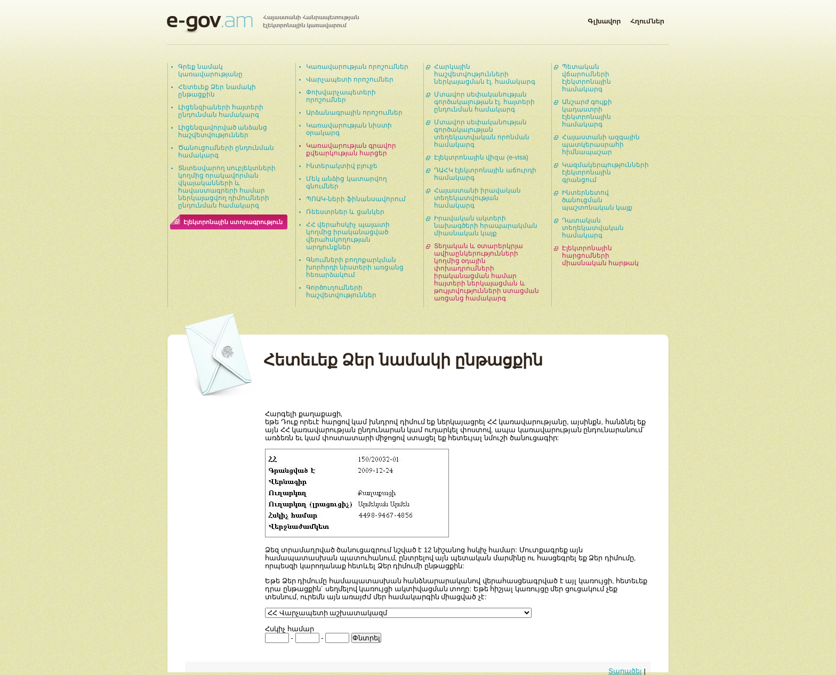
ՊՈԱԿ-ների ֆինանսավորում (356, 199)
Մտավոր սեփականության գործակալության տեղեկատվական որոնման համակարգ (481, 133)
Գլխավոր (604, 19)
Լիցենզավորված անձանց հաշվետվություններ (222, 131)
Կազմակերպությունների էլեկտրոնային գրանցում (605, 172)
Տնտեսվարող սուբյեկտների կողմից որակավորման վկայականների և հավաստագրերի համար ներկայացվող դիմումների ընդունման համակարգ (227, 186)
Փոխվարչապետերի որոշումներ (341, 96)
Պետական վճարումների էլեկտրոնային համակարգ (586, 78)
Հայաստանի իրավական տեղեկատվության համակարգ (477, 198)
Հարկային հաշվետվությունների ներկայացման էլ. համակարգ (484, 74)
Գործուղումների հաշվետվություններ (341, 291)
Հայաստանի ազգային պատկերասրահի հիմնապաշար (601, 144)
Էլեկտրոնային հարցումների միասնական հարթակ (600, 255)
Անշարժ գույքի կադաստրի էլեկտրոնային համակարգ (587, 113)
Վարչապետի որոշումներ (349, 79)
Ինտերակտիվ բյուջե (341, 166)
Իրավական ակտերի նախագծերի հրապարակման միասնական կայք (485, 226)
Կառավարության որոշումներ (357, 66)
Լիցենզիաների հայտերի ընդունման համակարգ (220, 111)
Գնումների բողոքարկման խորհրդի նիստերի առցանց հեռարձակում (355, 267)
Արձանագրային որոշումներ (354, 112)
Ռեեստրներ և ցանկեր (345, 212)
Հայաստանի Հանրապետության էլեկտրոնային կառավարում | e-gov (263, 24)
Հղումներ (647, 19)
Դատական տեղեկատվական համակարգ (593, 228)
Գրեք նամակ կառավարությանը (210, 70)
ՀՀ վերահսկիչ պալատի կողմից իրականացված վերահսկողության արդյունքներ (348, 236)
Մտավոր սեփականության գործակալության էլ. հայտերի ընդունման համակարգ (484, 102)
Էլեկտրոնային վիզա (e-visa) (481, 157)
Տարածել (625, 671)
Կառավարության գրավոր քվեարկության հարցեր (351, 149)
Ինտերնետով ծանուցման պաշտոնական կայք (597, 200)
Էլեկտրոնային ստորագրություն (233, 222)
